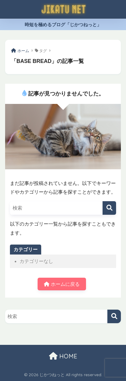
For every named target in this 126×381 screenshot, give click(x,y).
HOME (63, 356)
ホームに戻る (61, 284)
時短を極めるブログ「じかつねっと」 (63, 24)
